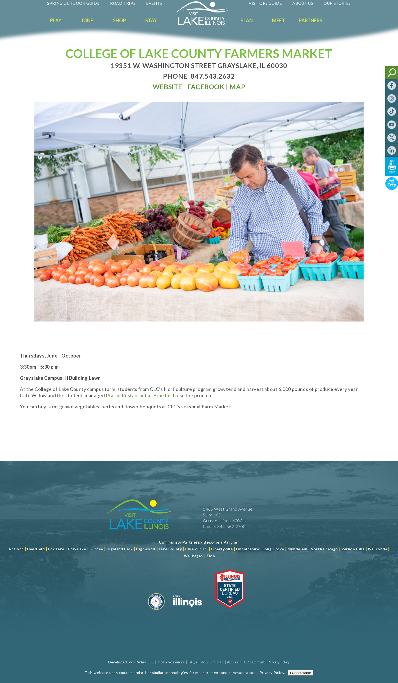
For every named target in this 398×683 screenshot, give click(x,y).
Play (55, 20)
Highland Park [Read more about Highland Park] (120, 549)
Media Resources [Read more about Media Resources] (171, 662)
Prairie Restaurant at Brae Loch (141, 395)
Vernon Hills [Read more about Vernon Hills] (352, 549)
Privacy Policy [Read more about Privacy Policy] (272, 181)
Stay (151, 20)
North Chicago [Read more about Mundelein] (324, 549)
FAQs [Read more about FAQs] (192, 662)
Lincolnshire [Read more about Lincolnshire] (247, 549)
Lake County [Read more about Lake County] (170, 549)
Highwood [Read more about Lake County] (145, 549)
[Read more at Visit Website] (167, 87)
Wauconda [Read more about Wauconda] (377, 549)
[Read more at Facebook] (206, 87)
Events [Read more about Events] (154, 3)
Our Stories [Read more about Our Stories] (337, 3)
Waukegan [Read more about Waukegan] (193, 556)
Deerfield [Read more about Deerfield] (36, 549)
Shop (119, 20)
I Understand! (300, 181)
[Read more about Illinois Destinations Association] (229, 612)
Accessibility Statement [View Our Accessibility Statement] (246, 662)
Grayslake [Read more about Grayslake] (77, 549)
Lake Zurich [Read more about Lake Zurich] (196, 549)
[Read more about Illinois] (187, 612)
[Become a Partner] (221, 542)
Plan (247, 20)
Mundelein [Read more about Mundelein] (297, 549)
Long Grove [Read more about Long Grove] (273, 549)
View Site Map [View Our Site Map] (212, 662)
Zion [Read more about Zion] (210, 556)
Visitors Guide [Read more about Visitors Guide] (265, 3)
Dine (87, 20)
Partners (310, 20)
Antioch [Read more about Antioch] (16, 549)
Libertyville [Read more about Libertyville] (222, 549)
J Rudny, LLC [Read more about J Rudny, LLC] (143, 662)
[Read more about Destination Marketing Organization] (156, 612)
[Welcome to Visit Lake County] (205, 23)
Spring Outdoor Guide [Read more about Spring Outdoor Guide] (73, 3)
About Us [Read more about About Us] (302, 3)
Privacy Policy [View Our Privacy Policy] (279, 662)
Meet (278, 20)
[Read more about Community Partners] (179, 542)
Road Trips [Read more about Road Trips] (122, 3)
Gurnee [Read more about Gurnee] (96, 549)
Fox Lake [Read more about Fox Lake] (56, 549)
